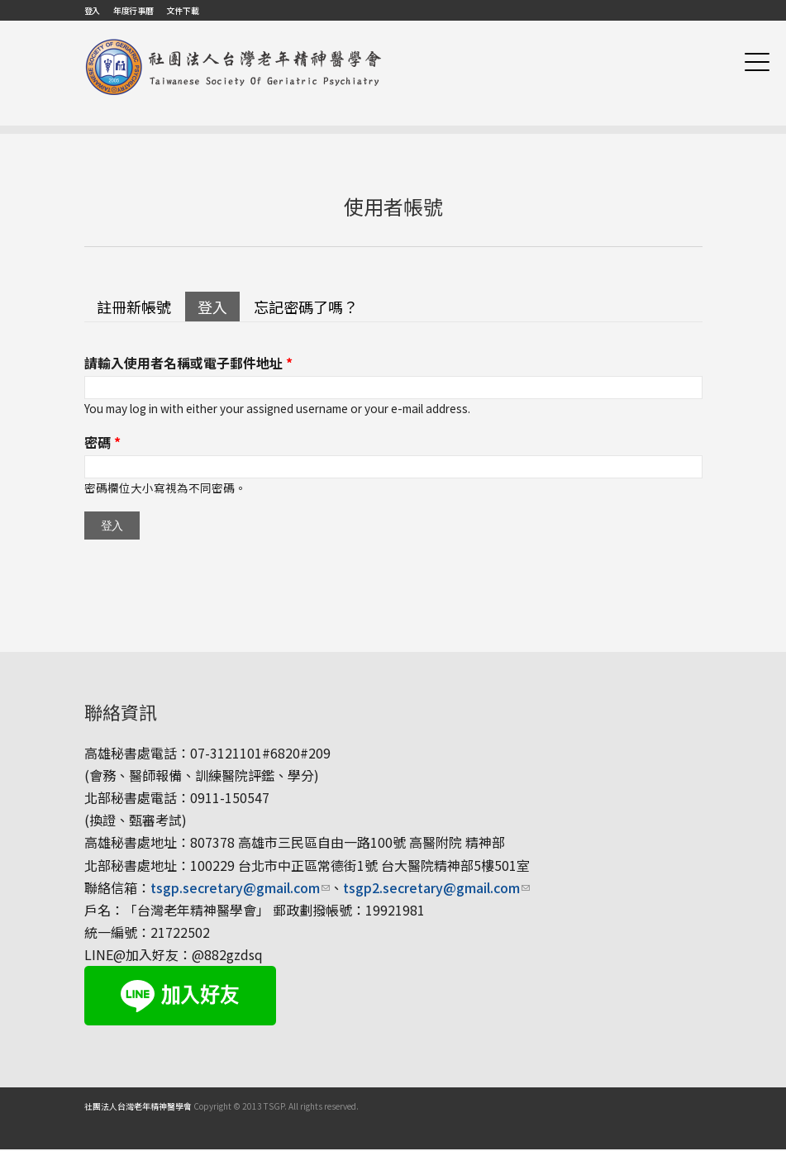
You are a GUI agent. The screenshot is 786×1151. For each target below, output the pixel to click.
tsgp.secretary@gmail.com (240, 887)
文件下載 (182, 10)
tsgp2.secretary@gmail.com (436, 887)
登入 (92, 10)
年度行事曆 (133, 10)
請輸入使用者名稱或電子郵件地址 (188, 363)
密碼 (102, 442)
